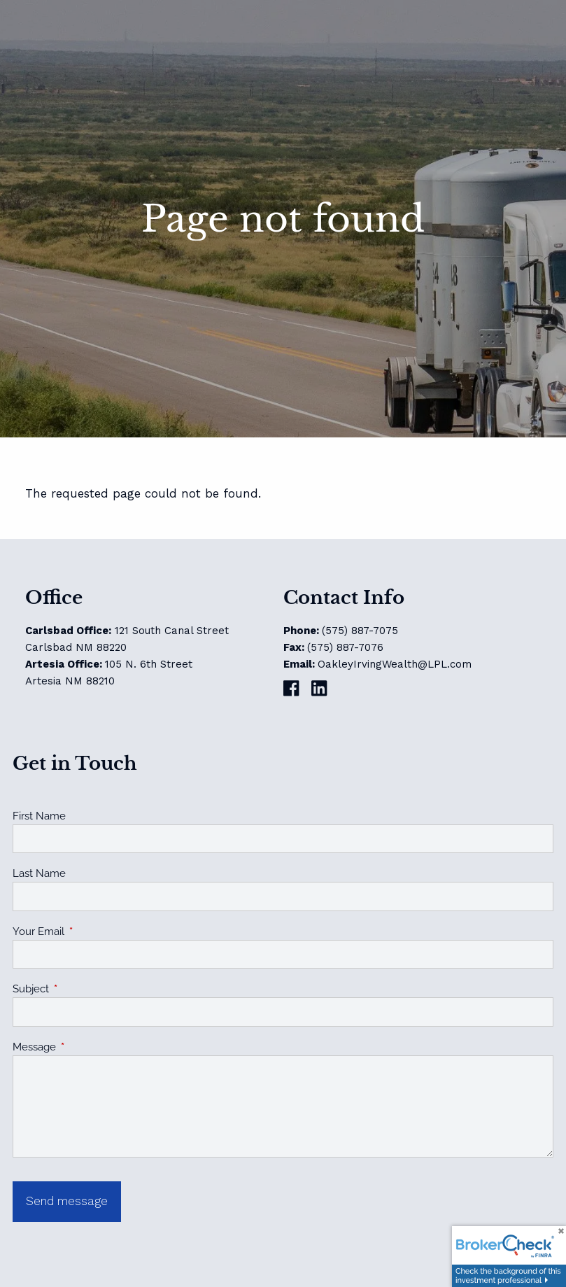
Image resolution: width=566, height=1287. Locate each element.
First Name (39, 816)
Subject (81, 989)
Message (85, 1047)
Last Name (39, 873)
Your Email (89, 931)
